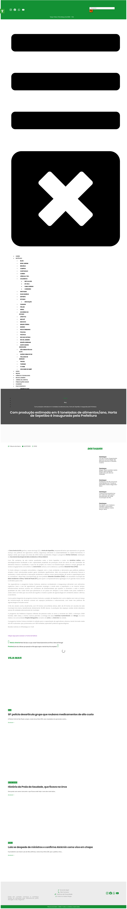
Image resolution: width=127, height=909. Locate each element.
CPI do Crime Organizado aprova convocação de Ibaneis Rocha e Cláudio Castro (108, 460)
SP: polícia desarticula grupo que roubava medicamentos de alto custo (51, 714)
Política (10, 843)
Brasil (9, 710)
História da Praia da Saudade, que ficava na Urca (37, 787)
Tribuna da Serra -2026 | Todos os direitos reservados (63, 907)
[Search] (91, 10)
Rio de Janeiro (12, 782)
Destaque (102, 457)
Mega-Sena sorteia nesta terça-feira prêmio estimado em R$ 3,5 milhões (108, 472)
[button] (2, 11)
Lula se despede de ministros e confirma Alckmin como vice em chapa (50, 847)
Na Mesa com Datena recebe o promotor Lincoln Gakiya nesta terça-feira (106, 507)
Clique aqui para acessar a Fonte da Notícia (22, 636)
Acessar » (11, 722)
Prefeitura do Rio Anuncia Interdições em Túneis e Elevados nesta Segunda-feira (108, 484)
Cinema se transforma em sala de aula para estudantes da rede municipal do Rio (107, 495)
